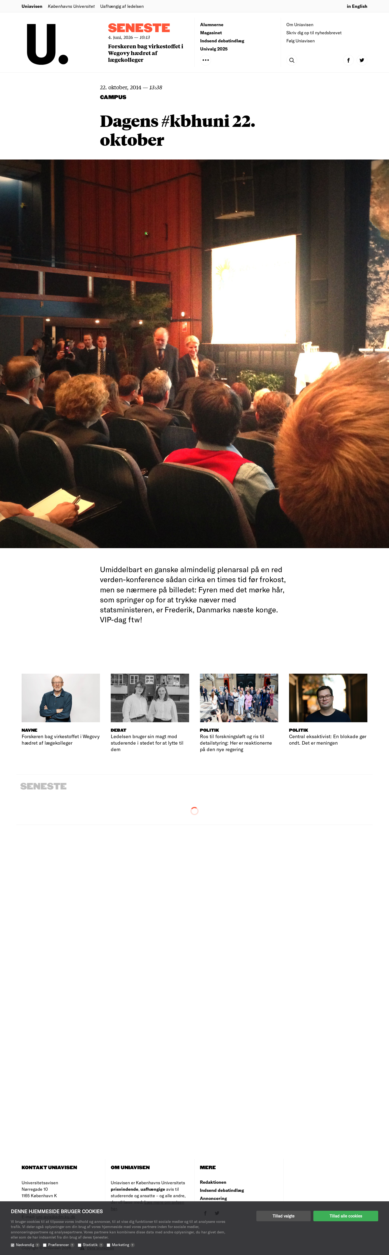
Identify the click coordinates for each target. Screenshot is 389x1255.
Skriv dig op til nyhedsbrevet (314, 32)
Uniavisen (32, 6)
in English (357, 6)
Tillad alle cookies (346, 1215)
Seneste (139, 28)
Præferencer (61, 1244)
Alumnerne (211, 24)
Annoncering (213, 1198)
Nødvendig (28, 1244)
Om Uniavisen (299, 24)
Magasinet (211, 32)
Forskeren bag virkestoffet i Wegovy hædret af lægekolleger (145, 52)
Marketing (123, 1244)
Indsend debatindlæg (222, 40)
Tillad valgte (283, 1215)
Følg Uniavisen (300, 40)
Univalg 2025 (214, 48)
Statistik (93, 1244)
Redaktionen (213, 1182)
